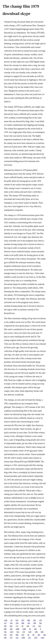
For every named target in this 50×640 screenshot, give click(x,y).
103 (11, 623)
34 (30, 629)
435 (11, 635)
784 (5, 632)
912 (39, 626)
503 (34, 620)
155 (40, 620)
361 (40, 623)
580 (17, 635)
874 (23, 620)
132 (17, 637)
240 (5, 637)
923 (18, 632)
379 (23, 632)
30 (11, 620)
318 (17, 623)
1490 (17, 629)
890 (42, 632)
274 (23, 635)
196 (11, 629)
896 (23, 623)
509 (34, 623)
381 (39, 635)
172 (34, 626)
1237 (35, 637)
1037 (30, 632)
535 (5, 635)
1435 (42, 637)
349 (5, 626)
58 (28, 635)
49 (22, 626)
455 (28, 626)
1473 (11, 632)
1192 (5, 620)
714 (11, 637)
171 (17, 626)
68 (33, 635)
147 (5, 623)
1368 (24, 629)
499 (36, 632)
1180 (23, 637)
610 (17, 620)
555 (35, 629)
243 (29, 623)
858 (5, 629)
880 (28, 620)
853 (11, 626)
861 (45, 635)
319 (29, 637)
